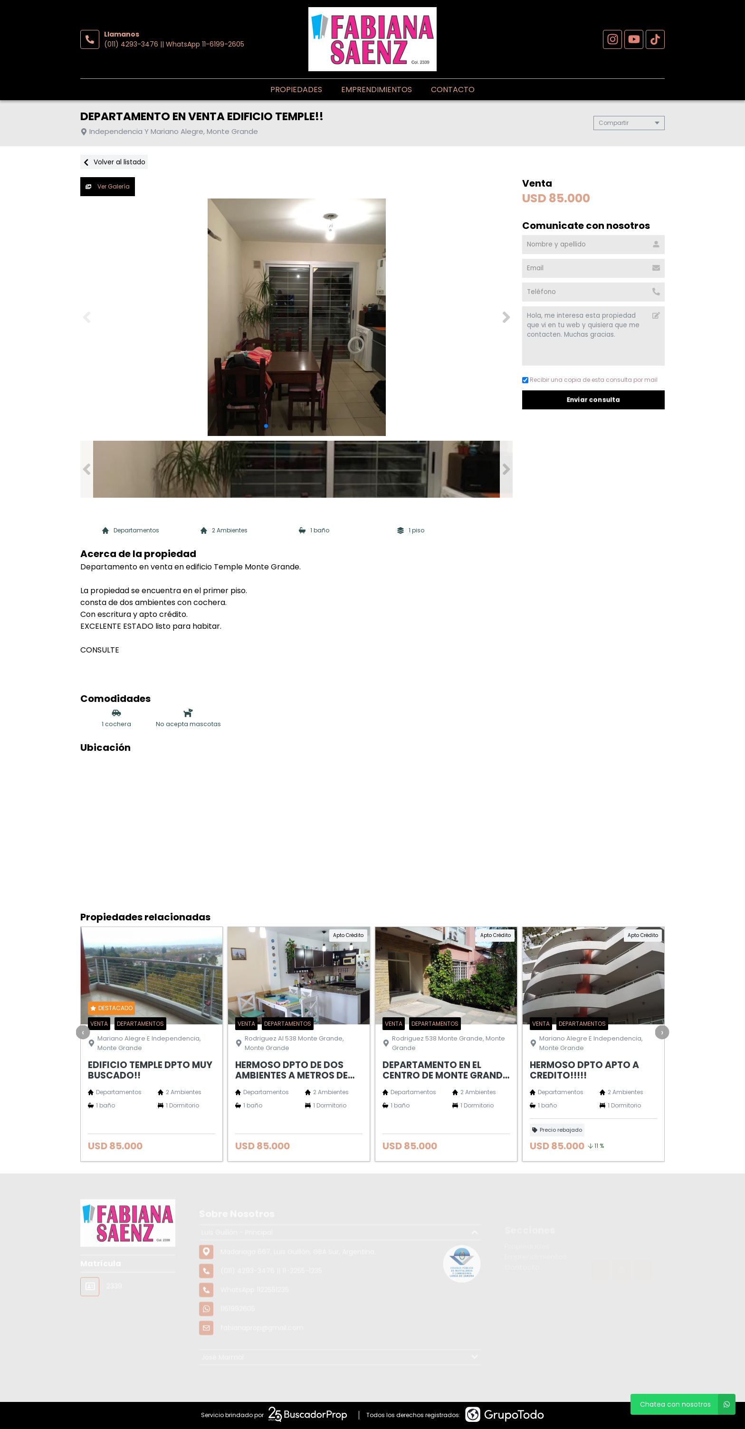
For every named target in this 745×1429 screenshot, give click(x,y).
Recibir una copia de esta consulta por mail (590, 380)
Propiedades (296, 89)
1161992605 (237, 1340)
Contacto (453, 89)
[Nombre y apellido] (593, 244)
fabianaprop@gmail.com (262, 1359)
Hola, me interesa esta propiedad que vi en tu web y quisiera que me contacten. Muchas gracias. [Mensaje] (593, 336)
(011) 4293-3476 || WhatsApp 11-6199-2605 (174, 44)
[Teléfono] (593, 292)
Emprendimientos (376, 89)
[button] (506, 317)
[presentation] (83, 1032)
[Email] (593, 268)
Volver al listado (114, 162)
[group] (296, 317)
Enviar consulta (593, 399)
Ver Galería (108, 186)
